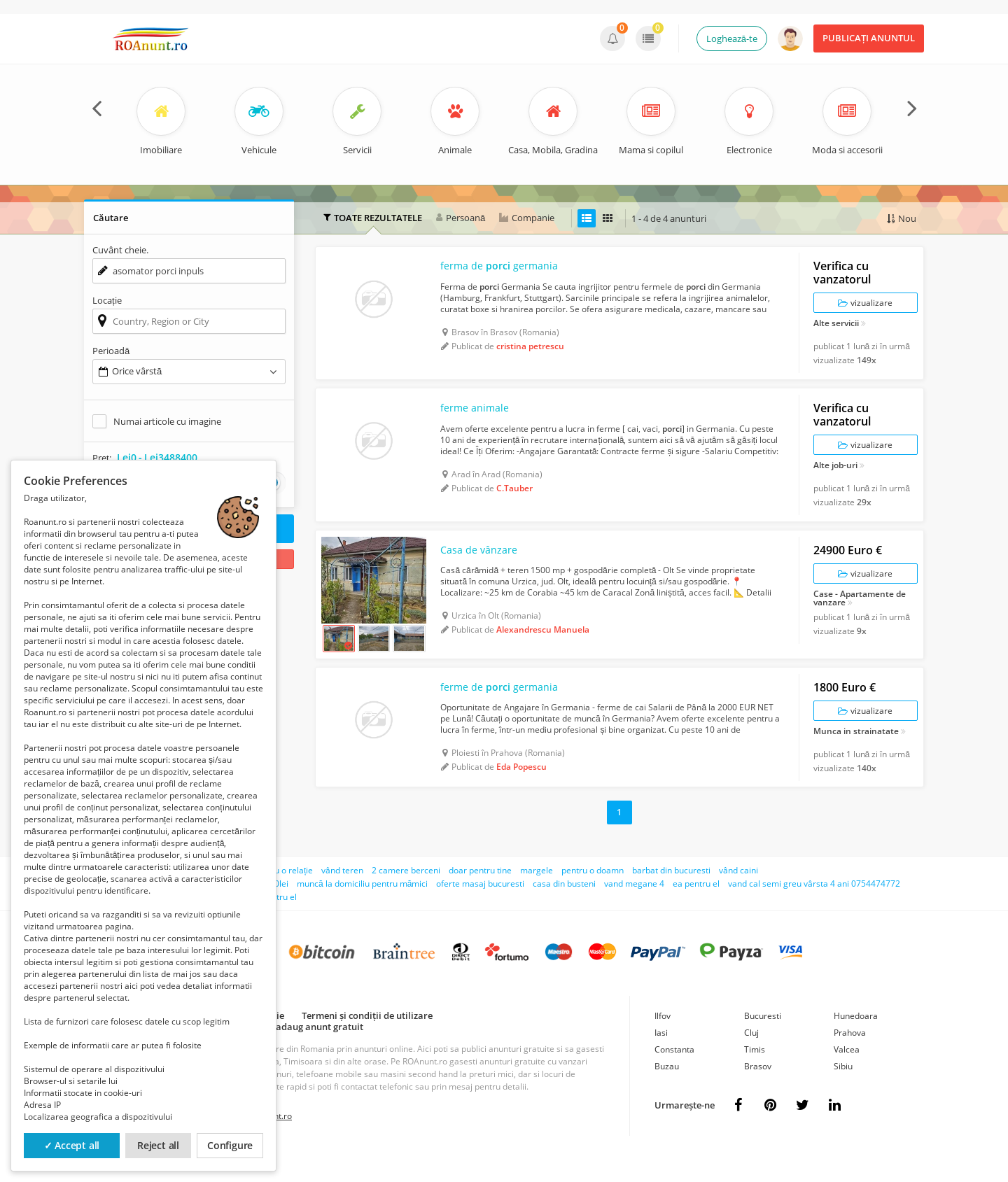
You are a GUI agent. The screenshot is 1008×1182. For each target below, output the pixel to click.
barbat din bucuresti (671, 895)
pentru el (279, 922)
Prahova (850, 1058)
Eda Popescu (521, 793)
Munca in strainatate (856, 757)
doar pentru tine (480, 895)
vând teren (342, 895)
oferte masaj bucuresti (480, 909)
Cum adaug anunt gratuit (308, 1051)
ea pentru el (696, 909)
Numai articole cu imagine (167, 421)
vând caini (738, 895)
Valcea (847, 1075)
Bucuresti (762, 1041)
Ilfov (662, 1041)
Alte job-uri (835, 477)
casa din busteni (564, 909)
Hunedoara (856, 1041)
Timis (754, 1075)
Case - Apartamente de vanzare (859, 615)
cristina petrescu (530, 352)
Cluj (751, 1058)
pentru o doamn (592, 895)
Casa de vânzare (483, 568)
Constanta (674, 1075)
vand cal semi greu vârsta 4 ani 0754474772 (814, 909)
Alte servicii (836, 329)
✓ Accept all (72, 1145)
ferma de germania (505, 272)
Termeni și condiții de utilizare (367, 1040)
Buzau (666, 1091)
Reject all (158, 1145)
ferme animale (478, 420)
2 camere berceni (406, 895)
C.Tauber (514, 500)
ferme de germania (505, 713)
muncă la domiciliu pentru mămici (362, 909)
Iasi (661, 1058)
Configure (230, 1145)
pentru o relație (283, 895)
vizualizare (865, 308)
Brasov (757, 1091)
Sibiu (843, 1091)
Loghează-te (731, 38)
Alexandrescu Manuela (542, 648)
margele (536, 895)
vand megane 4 (634, 909)
